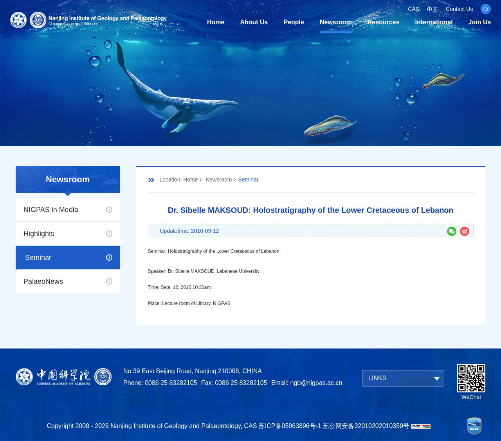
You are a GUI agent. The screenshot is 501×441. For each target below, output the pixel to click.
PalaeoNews (43, 281)
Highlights (38, 234)
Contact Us (459, 9)
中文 (432, 9)
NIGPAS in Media (50, 210)
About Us (254, 22)
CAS (413, 9)
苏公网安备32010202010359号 (366, 426)
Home (215, 22)
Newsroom (336, 22)
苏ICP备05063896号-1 (290, 426)
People (294, 22)
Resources (384, 22)
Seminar (38, 257)
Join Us (480, 22)
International (434, 22)
